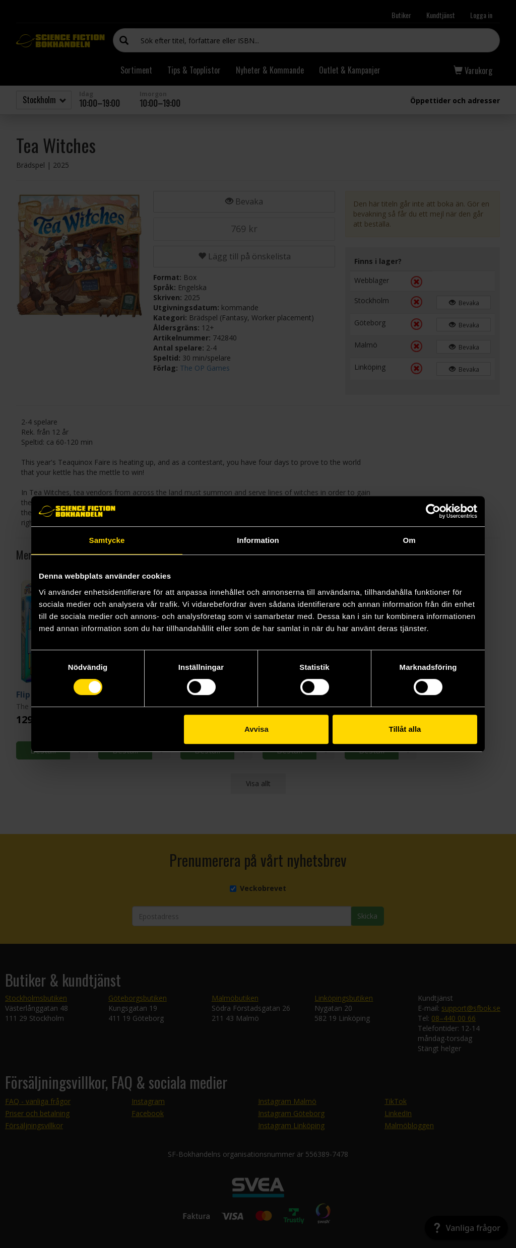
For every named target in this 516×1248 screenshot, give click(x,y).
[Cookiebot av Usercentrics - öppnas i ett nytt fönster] (433, 511)
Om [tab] (409, 540)
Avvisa (256, 729)
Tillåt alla (405, 729)
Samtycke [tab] (107, 540)
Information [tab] (258, 540)
